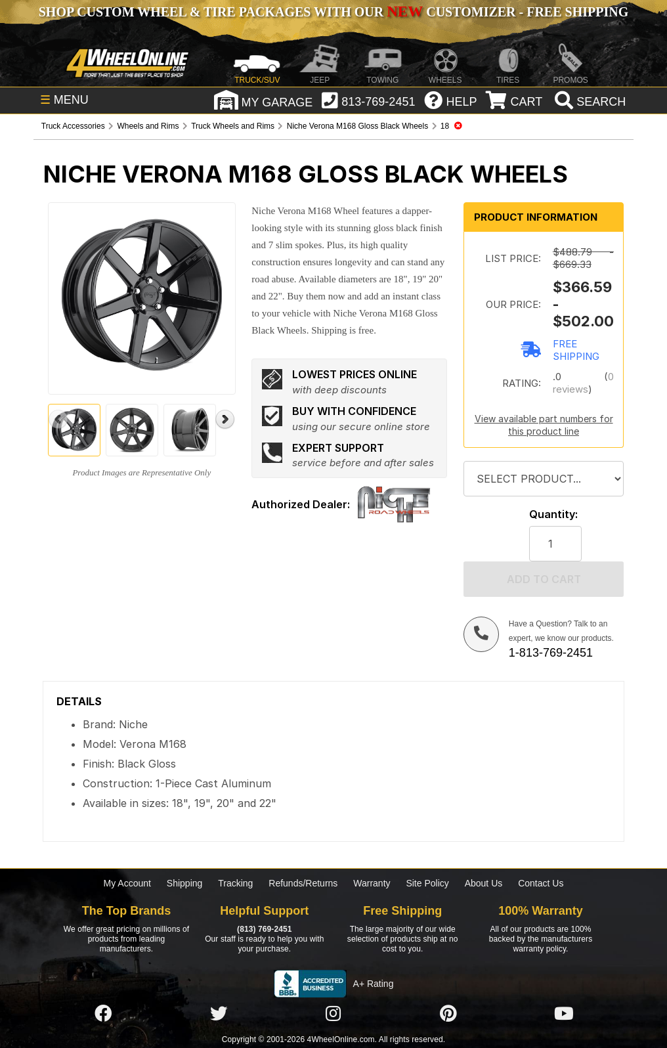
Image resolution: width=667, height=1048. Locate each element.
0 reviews (583, 382)
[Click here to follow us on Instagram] (333, 1014)
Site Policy (427, 883)
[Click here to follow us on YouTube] (564, 1014)
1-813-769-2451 (551, 652)
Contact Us (540, 883)
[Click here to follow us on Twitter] (218, 1014)
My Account (127, 883)
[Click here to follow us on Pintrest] (448, 1014)
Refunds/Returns (303, 883)
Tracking (235, 883)
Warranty (371, 883)
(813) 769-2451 (264, 929)
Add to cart (544, 579)
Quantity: (553, 514)
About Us (484, 883)
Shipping (185, 883)
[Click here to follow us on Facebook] (103, 1014)
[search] (588, 101)
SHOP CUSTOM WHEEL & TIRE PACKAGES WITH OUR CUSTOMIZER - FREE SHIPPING (333, 12)
